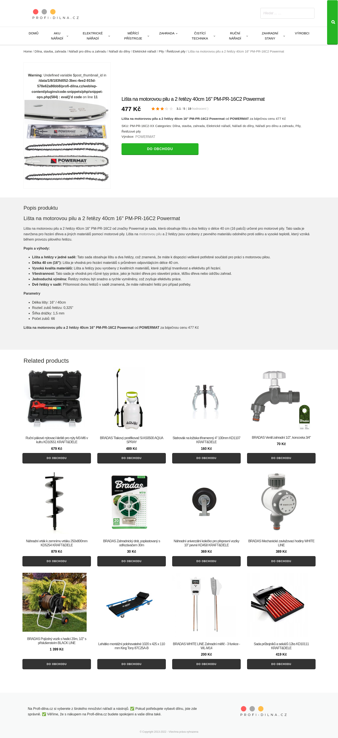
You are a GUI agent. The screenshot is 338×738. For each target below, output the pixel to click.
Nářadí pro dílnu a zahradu (87, 51)
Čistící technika (200, 35)
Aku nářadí (57, 35)
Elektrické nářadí (93, 35)
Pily (161, 51)
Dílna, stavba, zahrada (50, 51)
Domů (34, 33)
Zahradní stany (270, 35)
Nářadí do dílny (119, 51)
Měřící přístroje (133, 35)
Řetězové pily (176, 51)
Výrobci (302, 33)
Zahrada (167, 33)
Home (28, 51)
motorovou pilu (150, 234)
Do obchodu (160, 149)
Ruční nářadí (235, 35)
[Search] (332, 22)
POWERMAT (145, 137)
